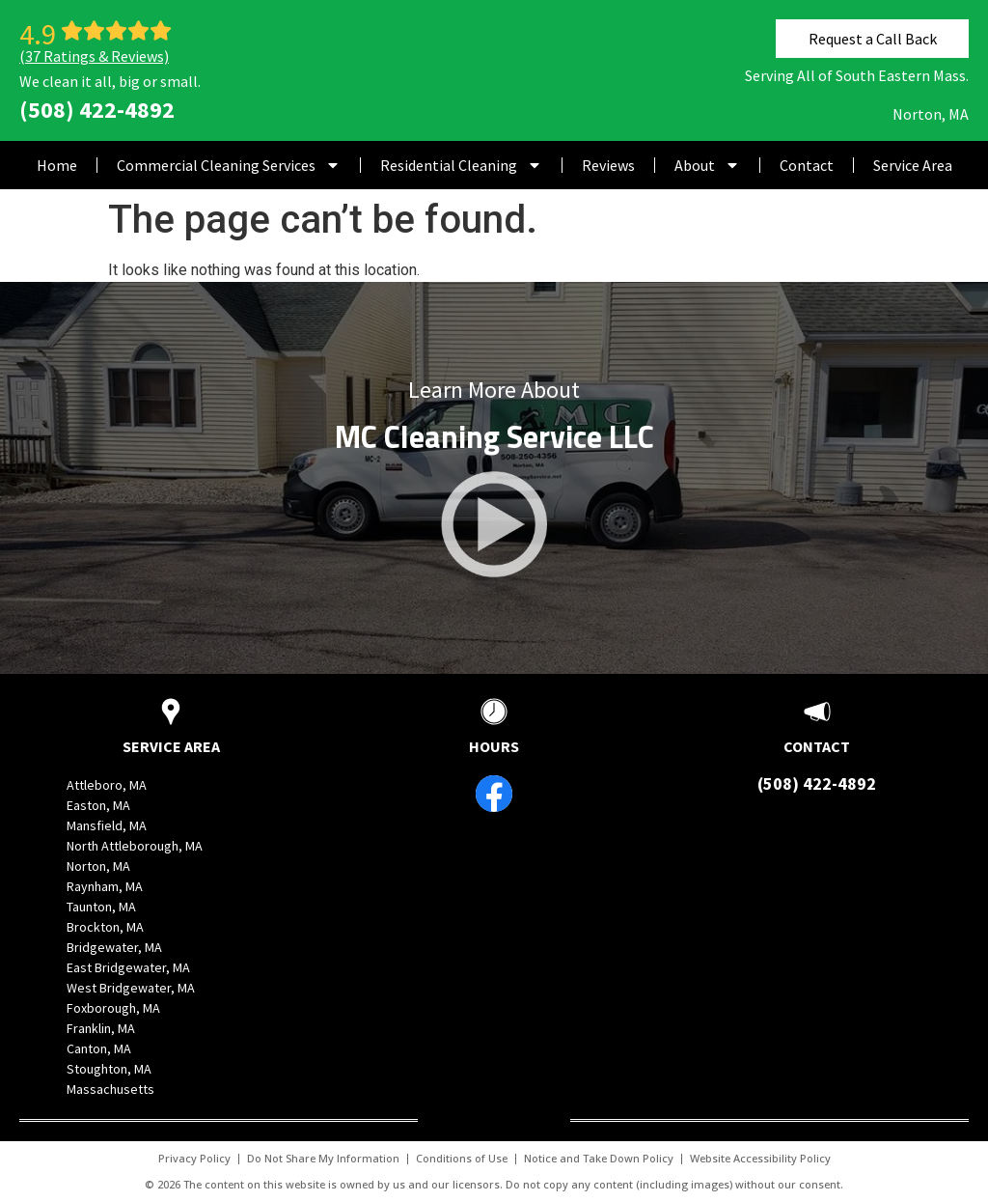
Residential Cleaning (461, 165)
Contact (807, 165)
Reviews (608, 165)
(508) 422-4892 (97, 110)
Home (57, 165)
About (707, 165)
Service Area (912, 165)
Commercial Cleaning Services (229, 165)
